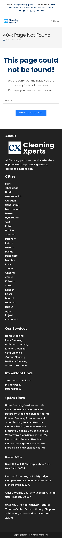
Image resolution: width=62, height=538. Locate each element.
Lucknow (10, 239)
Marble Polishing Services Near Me (25, 447)
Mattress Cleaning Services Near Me (26, 430)
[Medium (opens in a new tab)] (42, 10)
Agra (8, 311)
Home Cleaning (14, 336)
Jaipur (9, 277)
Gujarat (9, 247)
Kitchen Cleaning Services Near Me (25, 418)
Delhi (8, 183)
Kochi (8, 294)
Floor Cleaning (13, 340)
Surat (8, 285)
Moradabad (12, 209)
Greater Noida (13, 196)
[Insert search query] (31, 101)
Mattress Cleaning (16, 361)
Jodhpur (10, 234)
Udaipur (10, 230)
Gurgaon (10, 200)
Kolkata (10, 281)
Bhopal (9, 298)
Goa (7, 222)
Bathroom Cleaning (17, 344)
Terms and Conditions (18, 380)
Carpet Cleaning (15, 357)
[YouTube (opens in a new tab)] (38, 10)
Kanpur (9, 290)
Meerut (9, 213)
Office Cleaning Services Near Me (25, 443)
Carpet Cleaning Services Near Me (25, 426)
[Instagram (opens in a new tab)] (31, 10)
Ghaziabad (11, 188)
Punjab (9, 251)
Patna (8, 226)
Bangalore (11, 256)
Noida (8, 192)
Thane (9, 268)
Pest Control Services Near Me (23, 439)
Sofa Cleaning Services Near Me (24, 422)
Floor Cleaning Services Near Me (24, 409)
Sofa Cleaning (13, 352)
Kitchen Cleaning (15, 348)
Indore (9, 243)
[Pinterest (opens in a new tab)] (27, 10)
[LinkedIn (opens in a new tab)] (34, 10)
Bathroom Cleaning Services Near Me (27, 414)
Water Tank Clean (16, 365)
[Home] (4, 39)
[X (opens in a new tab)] (20, 10)
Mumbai (10, 260)
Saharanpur (12, 205)
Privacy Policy (13, 384)
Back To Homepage (31, 112)
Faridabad (11, 319)
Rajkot (9, 315)
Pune (8, 264)
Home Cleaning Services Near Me (24, 405)
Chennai (10, 272)
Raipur (9, 307)
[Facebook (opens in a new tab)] (24, 10)
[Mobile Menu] (55, 21)
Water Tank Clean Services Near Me (26, 435)
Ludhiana (10, 302)
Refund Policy (13, 389)
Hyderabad (12, 217)
